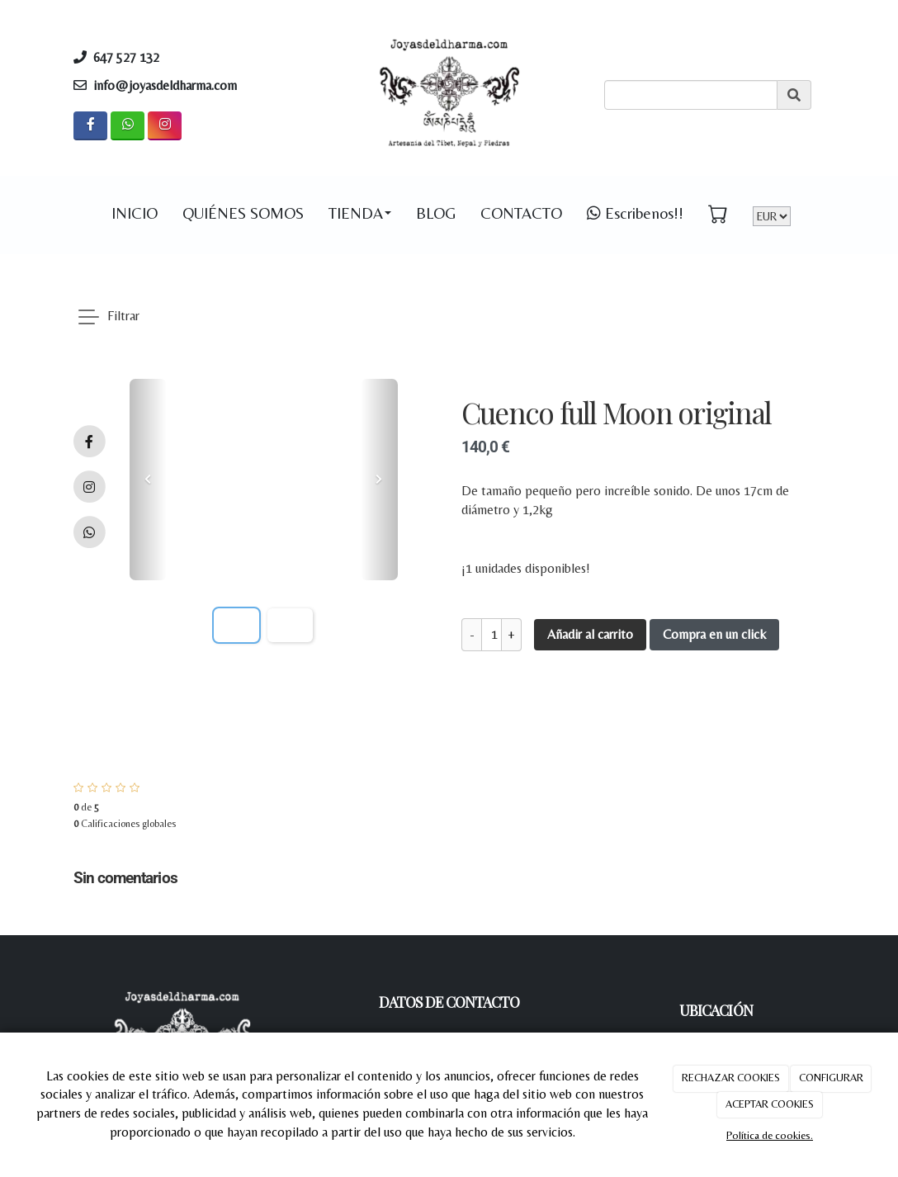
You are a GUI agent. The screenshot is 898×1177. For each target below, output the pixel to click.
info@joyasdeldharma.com (165, 85)
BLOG (436, 213)
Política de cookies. (769, 1135)
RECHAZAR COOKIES (731, 1077)
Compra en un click (714, 634)
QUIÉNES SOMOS (243, 213)
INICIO (134, 213)
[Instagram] (165, 125)
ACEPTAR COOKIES (769, 1104)
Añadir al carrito (590, 634)
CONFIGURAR (831, 1077)
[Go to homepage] (57, 213)
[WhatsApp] (127, 125)
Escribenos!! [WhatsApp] (635, 213)
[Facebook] (90, 125)
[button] (148, 479)
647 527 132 (131, 57)
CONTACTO (521, 213)
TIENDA (359, 213)
